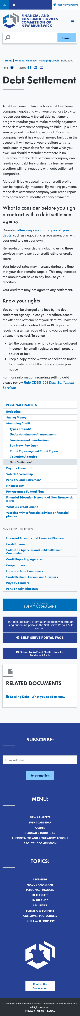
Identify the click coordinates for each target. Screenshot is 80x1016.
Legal (51, 1010)
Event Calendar (40, 822)
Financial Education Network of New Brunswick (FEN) (39, 499)
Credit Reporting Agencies (24, 559)
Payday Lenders (17, 583)
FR (13, 5)
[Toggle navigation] (72, 20)
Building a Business (40, 910)
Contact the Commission (40, 986)
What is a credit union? (22, 507)
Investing (40, 879)
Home (8, 60)
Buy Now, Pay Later (24, 445)
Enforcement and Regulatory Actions (40, 838)
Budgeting (13, 411)
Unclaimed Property (40, 921)
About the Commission (40, 843)
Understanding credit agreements (33, 434)
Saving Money (16, 417)
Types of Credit (20, 429)
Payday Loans (16, 468)
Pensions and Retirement (23, 480)
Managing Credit (49, 60)
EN (4, 5)
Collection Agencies (23, 456)
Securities (40, 905)
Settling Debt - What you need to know (37, 696)
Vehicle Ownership (19, 474)
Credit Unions (15, 544)
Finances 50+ (15, 486)
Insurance (40, 900)
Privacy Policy (34, 1010)
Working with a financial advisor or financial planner (37, 514)
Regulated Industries (40, 833)
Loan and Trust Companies (24, 571)
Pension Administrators (22, 589)
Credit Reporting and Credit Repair (34, 451)
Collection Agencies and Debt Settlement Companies (34, 551)
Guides (40, 828)
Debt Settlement (20, 462)
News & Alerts (40, 817)
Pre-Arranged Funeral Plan (25, 491)
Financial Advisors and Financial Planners (35, 538)
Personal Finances (25, 60)
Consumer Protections (40, 916)
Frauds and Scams (40, 884)
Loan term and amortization (29, 440)
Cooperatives (15, 565)
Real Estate (40, 895)
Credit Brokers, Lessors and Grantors (32, 577)
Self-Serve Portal (67, 4)
